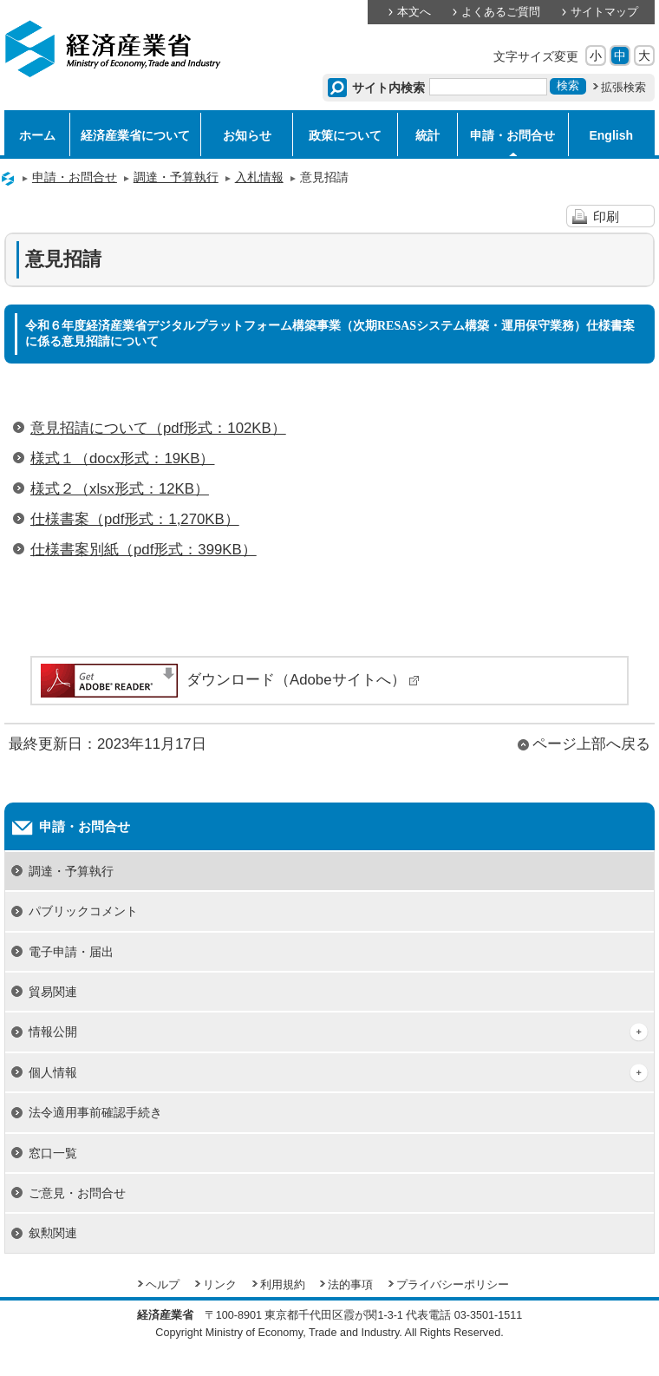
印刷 (606, 216)
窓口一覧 (53, 1153)
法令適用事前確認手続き (95, 1112)
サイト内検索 (389, 88)
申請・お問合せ (512, 135)
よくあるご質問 (500, 12)
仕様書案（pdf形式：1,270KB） (134, 519)
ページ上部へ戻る (591, 744)
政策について (345, 135)
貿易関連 (53, 992)
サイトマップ (604, 12)
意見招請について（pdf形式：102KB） (158, 428)
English (611, 135)
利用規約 (282, 1285)
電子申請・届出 (71, 952)
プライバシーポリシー (452, 1285)
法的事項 (350, 1285)
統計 (427, 135)
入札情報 (259, 177)
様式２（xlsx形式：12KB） (119, 489)
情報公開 (53, 1032)
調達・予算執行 (176, 177)
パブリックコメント (83, 911)
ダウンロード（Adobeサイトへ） (229, 680)
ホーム (37, 135)
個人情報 (53, 1072)
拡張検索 (623, 88)
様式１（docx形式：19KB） (122, 458)
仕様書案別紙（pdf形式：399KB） (143, 549)
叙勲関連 (53, 1233)
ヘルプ (162, 1285)
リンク (220, 1285)
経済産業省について (135, 135)
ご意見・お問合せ (77, 1193)
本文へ (414, 12)
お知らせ (247, 135)
